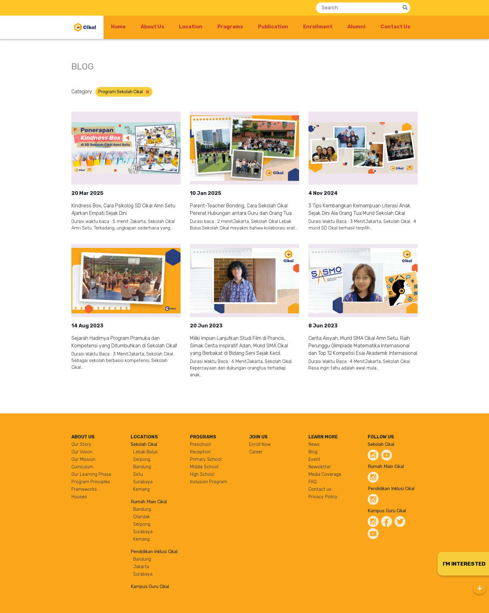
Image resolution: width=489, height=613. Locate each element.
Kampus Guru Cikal (150, 586)
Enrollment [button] (317, 27)
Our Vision (81, 452)
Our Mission (83, 459)
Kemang (141, 489)
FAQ (312, 482)
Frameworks (84, 489)
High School (202, 474)
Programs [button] (230, 27)
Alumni (356, 27)
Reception (200, 452)
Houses (79, 497)
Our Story (81, 444)
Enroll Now (260, 444)
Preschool (200, 444)
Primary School (205, 459)
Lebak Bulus (145, 452)
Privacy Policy (322, 497)
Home (118, 27)
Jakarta (141, 566)
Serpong (141, 459)
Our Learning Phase (91, 474)
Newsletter (319, 467)
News (314, 444)
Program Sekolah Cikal (124, 91)
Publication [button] (273, 27)
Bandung (142, 467)
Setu (138, 474)
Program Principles (90, 482)
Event (314, 459)
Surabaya (143, 482)
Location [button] (190, 27)
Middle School (204, 467)
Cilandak (141, 516)
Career (256, 452)
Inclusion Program (208, 482)
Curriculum (82, 467)
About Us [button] (152, 27)
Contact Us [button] (395, 27)
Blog (312, 452)
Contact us (320, 489)
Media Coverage (324, 474)
